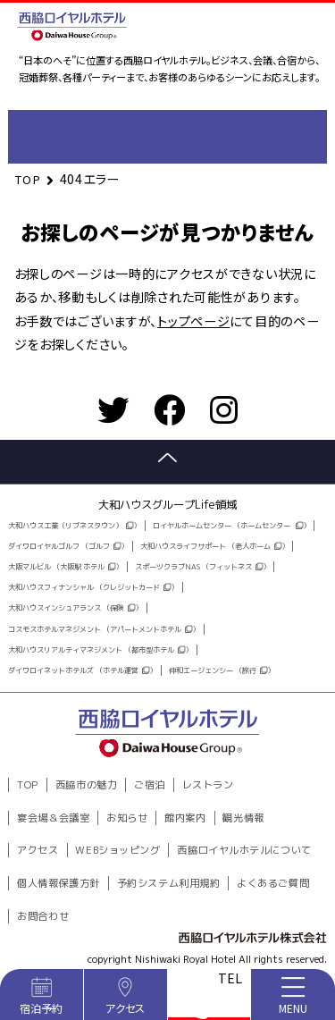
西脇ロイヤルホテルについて (244, 850)
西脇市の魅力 (86, 785)
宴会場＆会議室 (53, 818)
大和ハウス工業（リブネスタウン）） (74, 525)
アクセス (37, 850)
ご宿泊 (149, 785)
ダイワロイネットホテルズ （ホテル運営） (82, 670)
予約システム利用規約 (169, 883)
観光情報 (243, 818)
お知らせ (126, 818)
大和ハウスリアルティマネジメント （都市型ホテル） (100, 650)
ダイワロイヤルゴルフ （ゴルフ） (68, 546)
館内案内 (184, 818)
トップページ (193, 321)
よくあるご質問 (273, 883)
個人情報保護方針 (58, 883)
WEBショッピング (117, 850)
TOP (27, 785)
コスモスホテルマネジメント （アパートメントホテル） (103, 629)
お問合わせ (43, 916)
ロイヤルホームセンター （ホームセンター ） (231, 525)
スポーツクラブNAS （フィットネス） (202, 566)
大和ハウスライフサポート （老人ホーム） (214, 546)
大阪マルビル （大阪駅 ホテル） (65, 566)
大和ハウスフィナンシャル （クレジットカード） (93, 587)
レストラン (208, 785)
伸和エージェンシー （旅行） (221, 670)
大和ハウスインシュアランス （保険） (75, 608)
